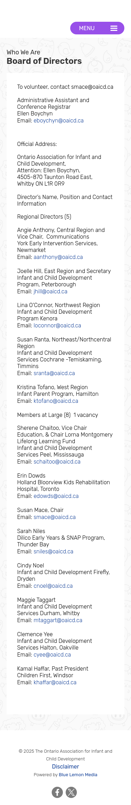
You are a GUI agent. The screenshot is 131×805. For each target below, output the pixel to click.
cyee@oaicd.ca (52, 654)
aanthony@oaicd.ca (58, 257)
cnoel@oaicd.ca (53, 586)
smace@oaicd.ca (55, 517)
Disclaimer (65, 766)
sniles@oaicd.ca (53, 551)
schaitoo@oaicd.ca (57, 461)
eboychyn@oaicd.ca (59, 120)
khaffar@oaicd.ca (55, 682)
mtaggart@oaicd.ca (58, 620)
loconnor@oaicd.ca (57, 325)
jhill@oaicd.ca (50, 291)
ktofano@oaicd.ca (56, 401)
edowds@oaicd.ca (56, 496)
